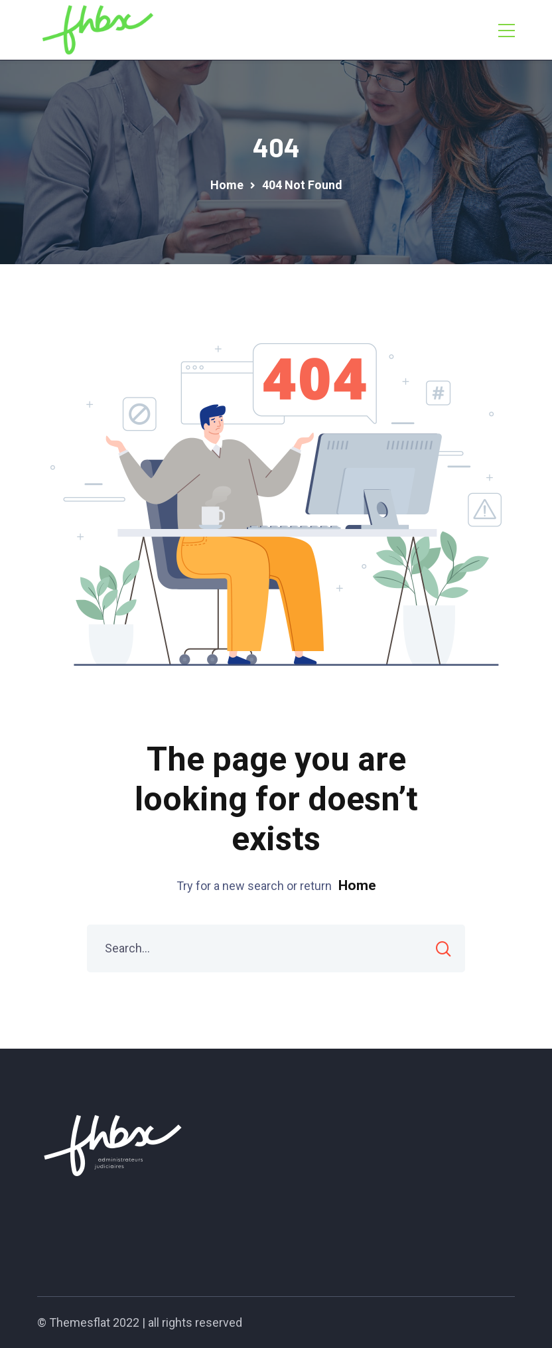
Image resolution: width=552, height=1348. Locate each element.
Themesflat (79, 1322)
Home (357, 885)
